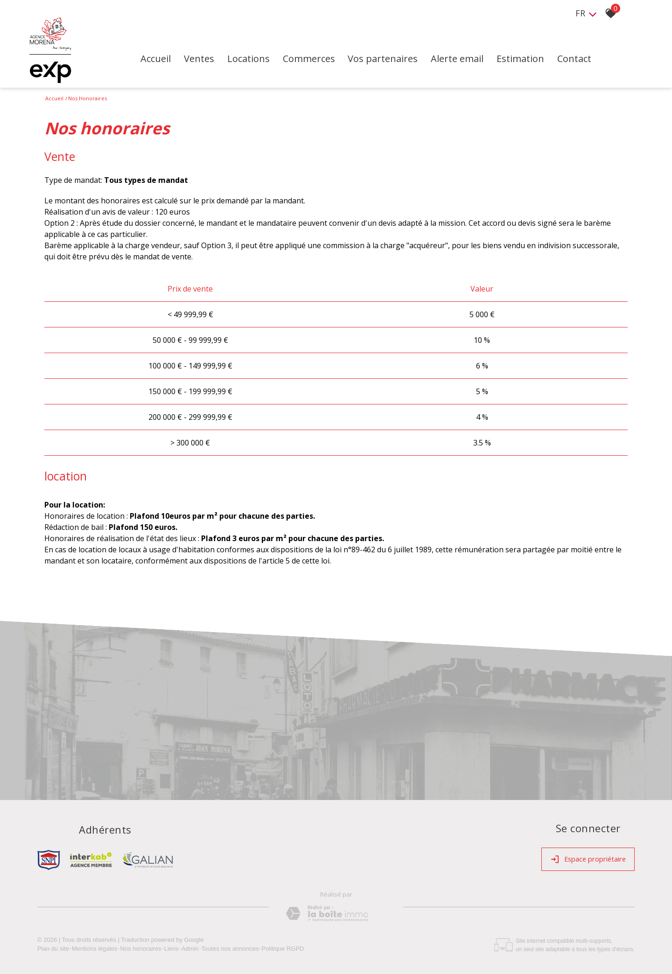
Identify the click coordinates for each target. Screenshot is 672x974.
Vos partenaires (402, 61)
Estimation (542, 61)
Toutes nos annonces (230, 946)
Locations (266, 61)
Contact (597, 61)
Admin (190, 946)
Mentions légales (95, 946)
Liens (171, 946)
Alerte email (477, 61)
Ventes (215, 61)
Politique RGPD (282, 946)
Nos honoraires (140, 946)
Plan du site (53, 946)
